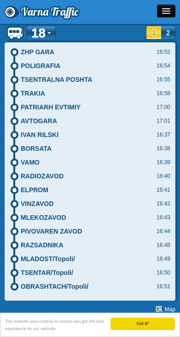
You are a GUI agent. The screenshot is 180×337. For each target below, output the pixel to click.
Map (170, 309)
